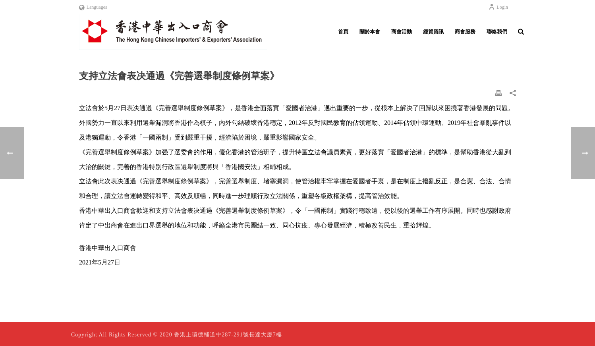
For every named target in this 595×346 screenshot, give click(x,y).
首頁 (343, 32)
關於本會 (369, 32)
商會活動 (401, 32)
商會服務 (465, 32)
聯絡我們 (497, 32)
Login (498, 7)
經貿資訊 (433, 32)
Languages (93, 7)
